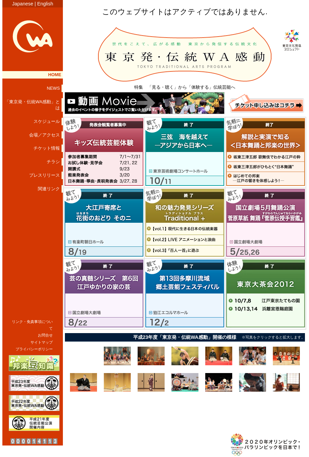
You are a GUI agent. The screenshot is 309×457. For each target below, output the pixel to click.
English (45, 3)
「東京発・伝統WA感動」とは (32, 104)
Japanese (22, 3)
